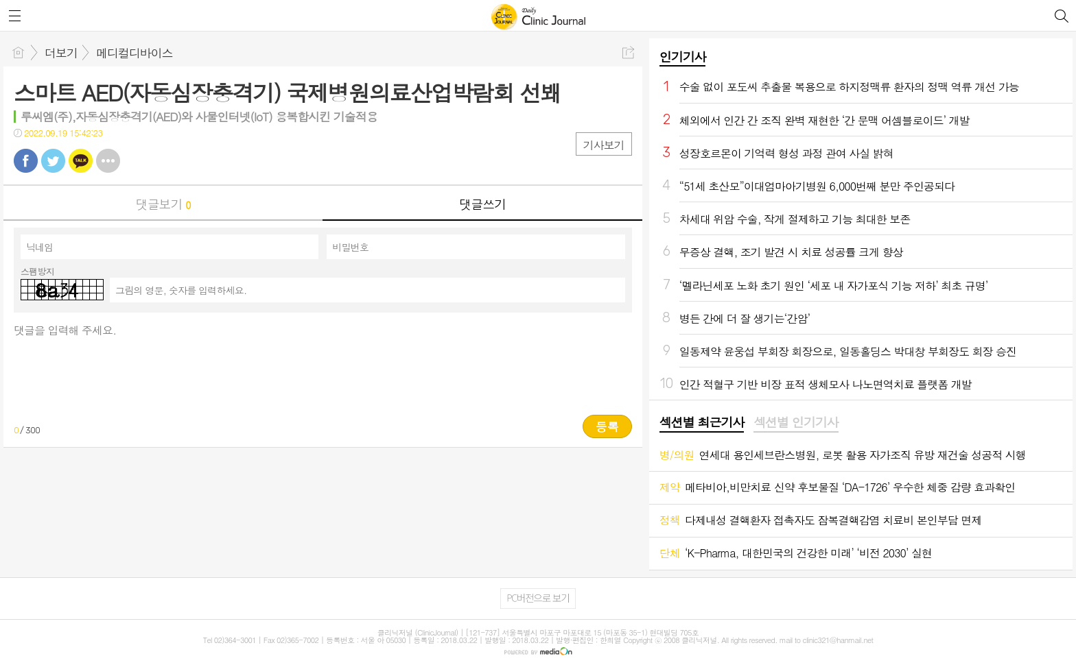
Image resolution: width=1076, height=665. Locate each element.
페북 (26, 161)
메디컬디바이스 (134, 53)
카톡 (81, 161)
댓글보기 (163, 204)
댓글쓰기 (482, 204)
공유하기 (628, 52)
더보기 (61, 53)
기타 (108, 161)
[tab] (702, 423)
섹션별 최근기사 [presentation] (701, 422)
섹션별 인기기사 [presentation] (795, 422)
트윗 (53, 161)
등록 (607, 426)
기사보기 (603, 145)
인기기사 (682, 56)
